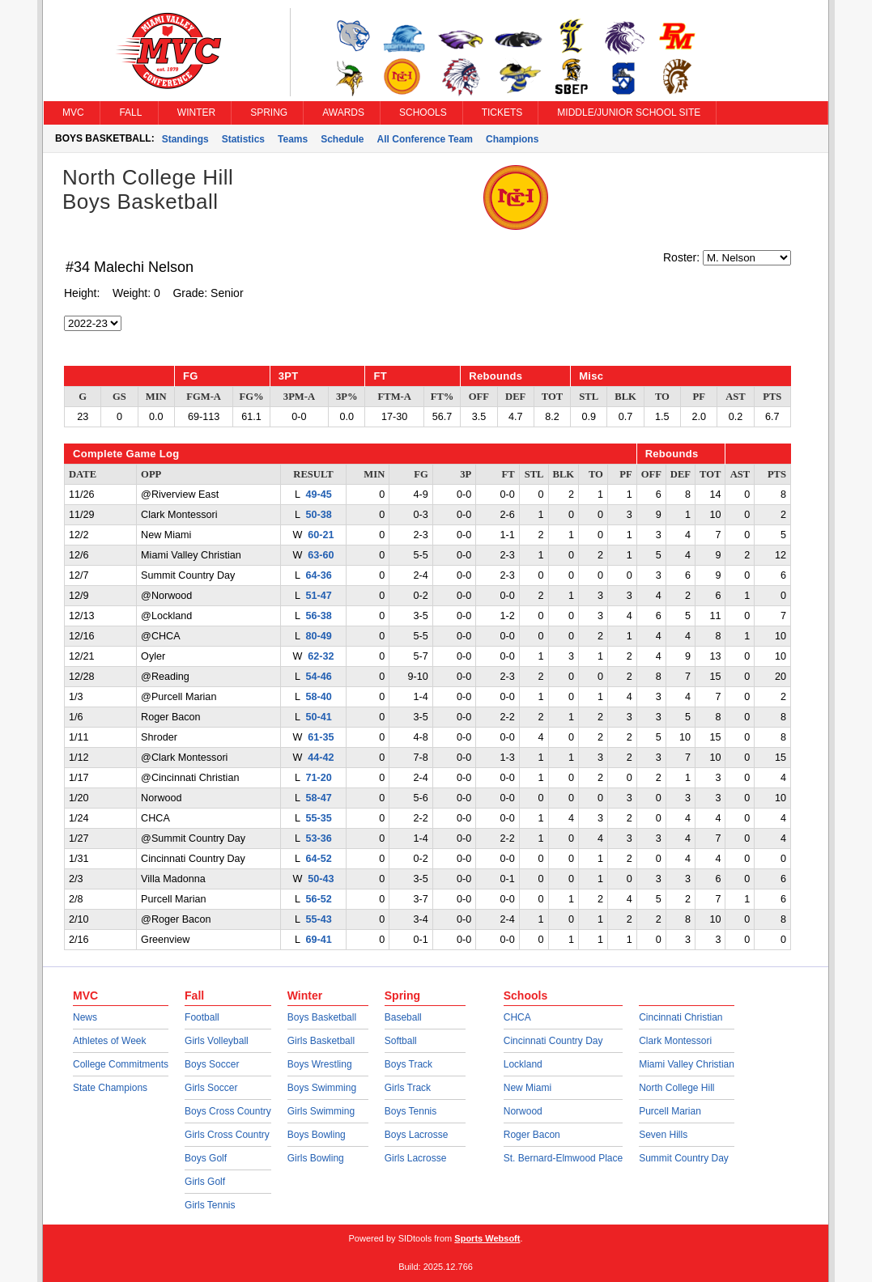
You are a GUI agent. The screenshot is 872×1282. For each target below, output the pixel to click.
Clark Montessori (675, 1040)
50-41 (319, 717)
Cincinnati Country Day (553, 1040)
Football (202, 1017)
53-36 (319, 838)
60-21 (321, 535)
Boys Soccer (212, 1064)
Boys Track (408, 1064)
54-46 (319, 676)
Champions (512, 139)
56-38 (319, 616)
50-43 (321, 879)
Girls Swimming (321, 1111)
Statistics (243, 139)
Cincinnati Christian (680, 1017)
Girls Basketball (321, 1040)
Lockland (523, 1064)
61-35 (321, 737)
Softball (401, 1040)
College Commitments (120, 1064)
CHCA (517, 1017)
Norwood (523, 1111)
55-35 (319, 818)
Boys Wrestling (319, 1064)
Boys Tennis (410, 1111)
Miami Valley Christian (686, 1064)
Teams (293, 139)
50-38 (319, 514)
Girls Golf (205, 1181)
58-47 (319, 798)
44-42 (321, 757)
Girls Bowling (315, 1158)
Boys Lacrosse (417, 1134)
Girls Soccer (211, 1087)
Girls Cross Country (227, 1134)
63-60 (321, 555)
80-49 (319, 636)
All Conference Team (425, 139)
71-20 (319, 777)
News (85, 1017)
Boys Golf (206, 1158)
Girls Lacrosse (416, 1158)
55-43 (319, 919)
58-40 (319, 697)
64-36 (319, 575)
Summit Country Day (684, 1158)
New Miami (527, 1087)
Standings (185, 139)
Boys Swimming (321, 1087)
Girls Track (408, 1087)
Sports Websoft (487, 1238)
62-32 (321, 656)
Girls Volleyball (217, 1040)
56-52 (319, 899)
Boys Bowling (316, 1134)
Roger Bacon (532, 1134)
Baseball (403, 1017)
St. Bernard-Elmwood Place (563, 1158)
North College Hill (676, 1087)
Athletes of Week (110, 1040)
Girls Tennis (210, 1205)
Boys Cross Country (228, 1111)
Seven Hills (663, 1134)
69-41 (319, 939)
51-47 (319, 595)
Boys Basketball (321, 1017)
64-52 (319, 858)
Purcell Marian (670, 1111)
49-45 (319, 494)
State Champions (110, 1087)
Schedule (342, 139)
